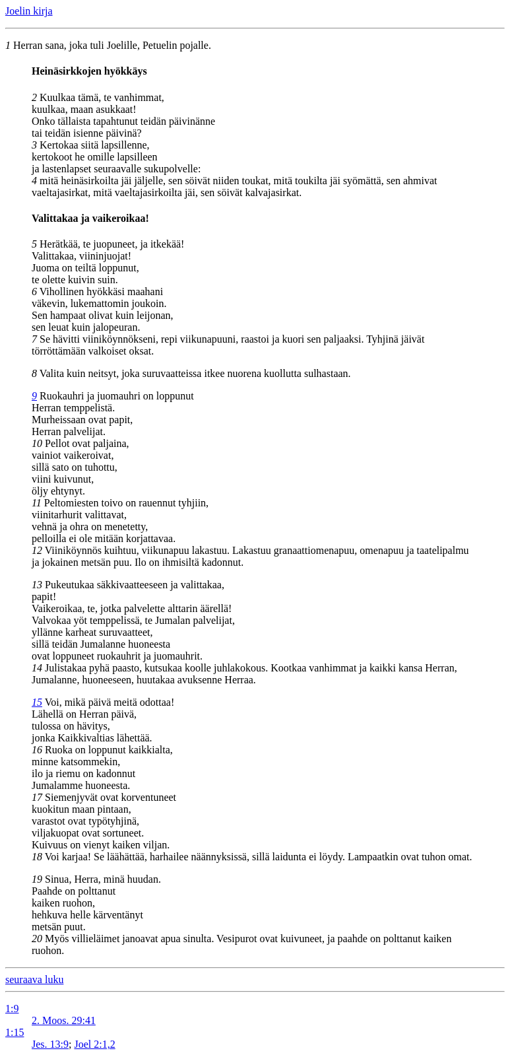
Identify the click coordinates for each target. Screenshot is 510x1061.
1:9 (11, 1008)
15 (37, 702)
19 (37, 879)
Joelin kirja (29, 11)
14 (37, 667)
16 (37, 749)
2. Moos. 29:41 (64, 1020)
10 (37, 443)
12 (37, 550)
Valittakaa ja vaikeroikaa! (90, 218)
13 (37, 584)
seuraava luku (34, 979)
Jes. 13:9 (50, 1044)
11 (37, 502)
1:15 (14, 1032)
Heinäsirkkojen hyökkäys (89, 71)
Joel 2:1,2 (94, 1044)
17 (37, 797)
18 (37, 856)
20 (37, 938)
